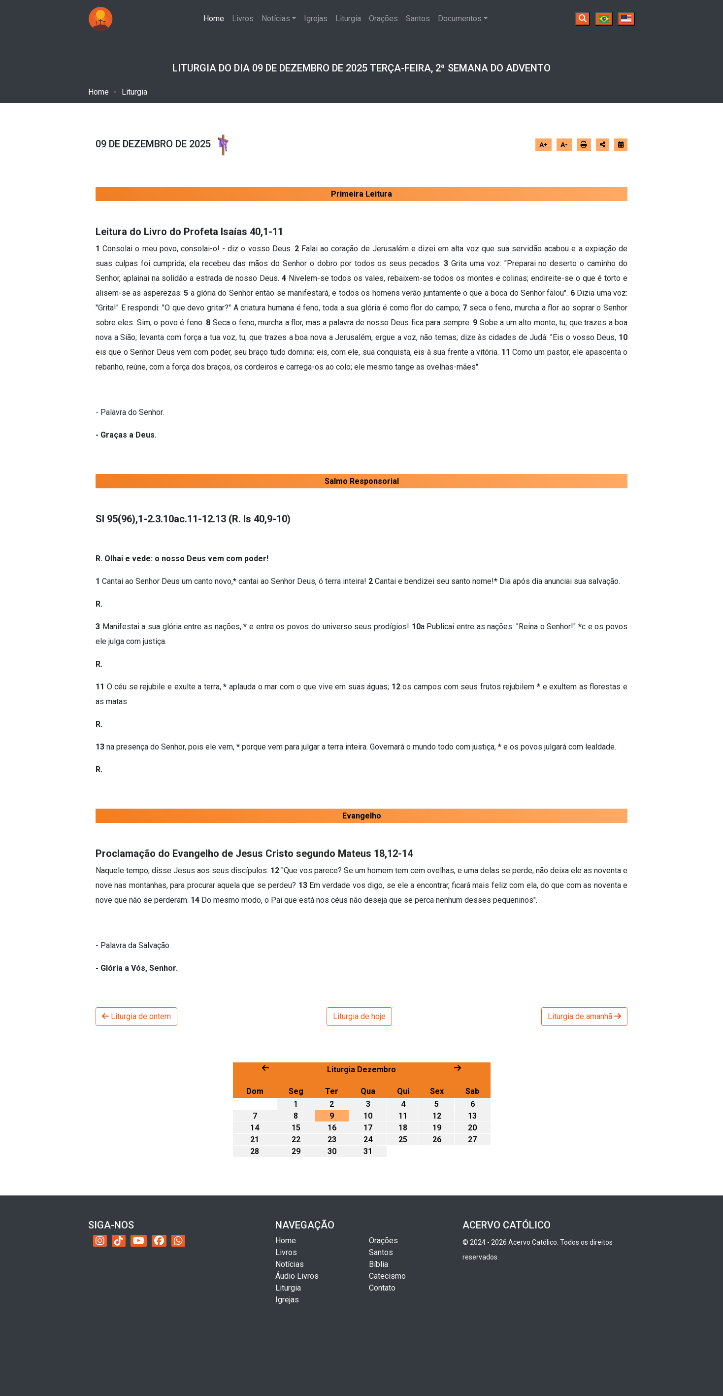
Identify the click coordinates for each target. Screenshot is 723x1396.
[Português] (603, 19)
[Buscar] (582, 19)
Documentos (460, 18)
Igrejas (316, 18)
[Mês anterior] (265, 1068)
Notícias (276, 18)
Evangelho (361, 815)
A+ (543, 144)
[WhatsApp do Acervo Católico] (178, 1241)
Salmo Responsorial (362, 481)
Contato (382, 1288)
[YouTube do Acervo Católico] (139, 1241)
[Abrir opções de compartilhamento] (602, 145)
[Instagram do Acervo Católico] (100, 1241)
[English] (626, 19)
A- (564, 144)
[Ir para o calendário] (621, 144)
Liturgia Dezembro (361, 1069)
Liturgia (348, 18)
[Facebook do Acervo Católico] (159, 1241)
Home (215, 17)
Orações (383, 18)
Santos (418, 18)
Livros (243, 18)
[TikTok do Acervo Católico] (119, 1241)
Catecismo (387, 1276)
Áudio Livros (297, 1276)
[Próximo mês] (457, 1068)
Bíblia (378, 1264)
